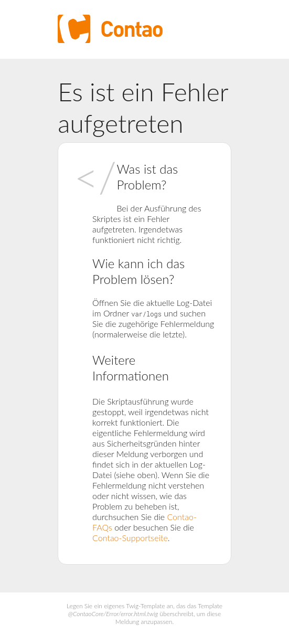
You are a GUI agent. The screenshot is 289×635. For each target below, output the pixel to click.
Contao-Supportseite (130, 538)
